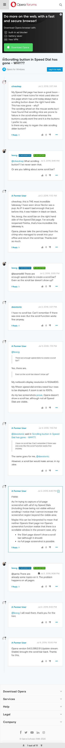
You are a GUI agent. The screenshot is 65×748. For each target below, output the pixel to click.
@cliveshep (18, 151)
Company (9, 712)
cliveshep (16, 77)
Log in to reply (55, 60)
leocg (14, 146)
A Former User (19, 186)
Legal (7, 704)
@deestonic (18, 424)
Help (6, 697)
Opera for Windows (16, 60)
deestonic (17, 297)
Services (9, 689)
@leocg (16, 342)
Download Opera (20, 38)
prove (39, 385)
